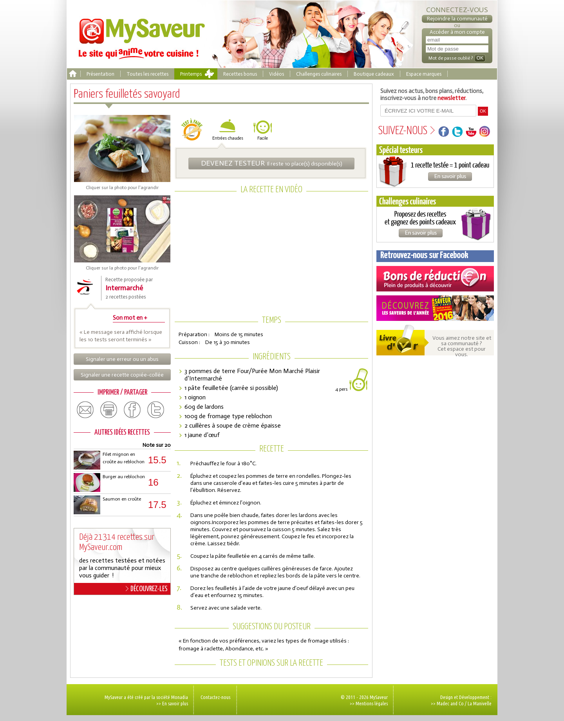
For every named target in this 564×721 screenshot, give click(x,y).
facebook (132, 410)
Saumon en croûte (122, 499)
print (109, 410)
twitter (155, 410)
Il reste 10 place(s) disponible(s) (271, 163)
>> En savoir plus (172, 703)
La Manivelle (480, 703)
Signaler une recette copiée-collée (122, 374)
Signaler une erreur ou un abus (122, 359)
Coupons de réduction (435, 278)
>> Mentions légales (369, 703)
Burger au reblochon (124, 476)
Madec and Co (450, 703)
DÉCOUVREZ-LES (147, 589)
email (85, 410)
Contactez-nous (215, 697)
